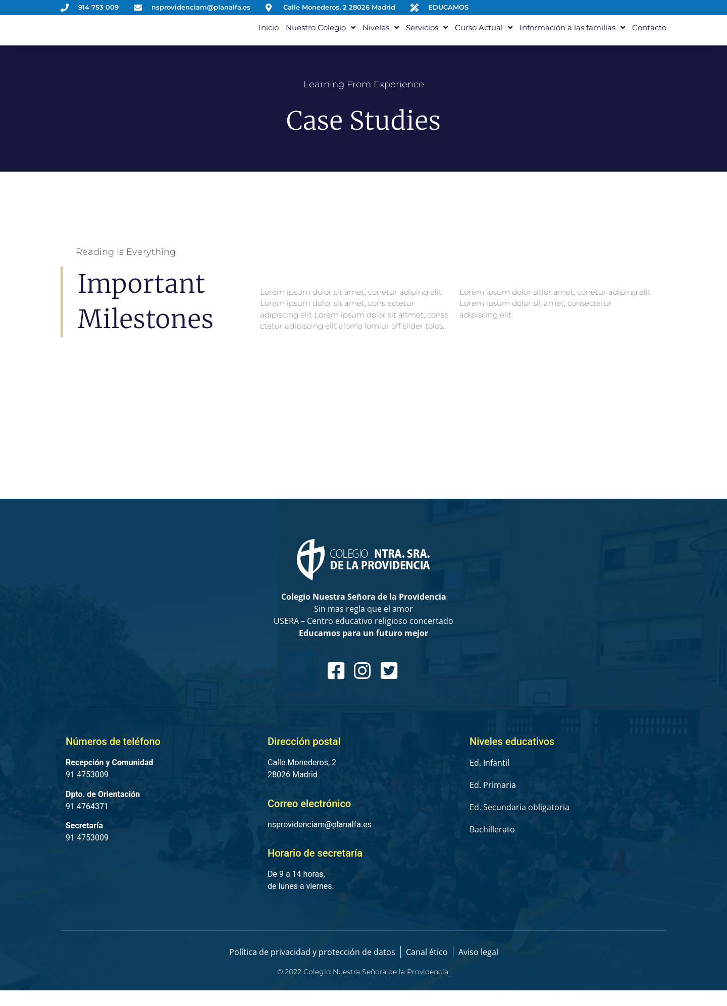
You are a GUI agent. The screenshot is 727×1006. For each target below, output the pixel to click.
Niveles (380, 35)
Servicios (427, 35)
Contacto (649, 35)
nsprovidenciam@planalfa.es (320, 840)
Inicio (268, 35)
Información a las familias (572, 35)
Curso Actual (483, 35)
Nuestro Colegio (320, 35)
